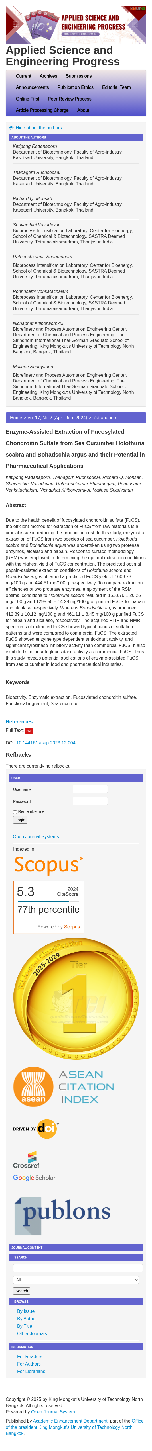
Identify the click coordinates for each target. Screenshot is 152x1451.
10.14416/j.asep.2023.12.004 (45, 742)
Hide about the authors (35, 127)
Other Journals (32, 1333)
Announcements (32, 87)
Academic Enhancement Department (70, 1421)
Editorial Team (116, 87)
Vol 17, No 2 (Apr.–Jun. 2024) (57, 417)
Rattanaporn (104, 417)
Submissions (79, 75)
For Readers (29, 1356)
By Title (24, 1326)
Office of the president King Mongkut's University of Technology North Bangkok (75, 1427)
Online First (27, 98)
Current (23, 75)
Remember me (31, 811)
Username (22, 789)
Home (16, 417)
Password (22, 801)
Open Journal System (53, 1411)
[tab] (76, 722)
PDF (29, 730)
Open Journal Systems (36, 836)
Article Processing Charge (42, 110)
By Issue (26, 1311)
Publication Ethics (76, 87)
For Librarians (31, 1371)
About (85, 110)
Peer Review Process (70, 98)
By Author (27, 1318)
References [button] (19, 722)
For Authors (29, 1364)
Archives (48, 75)
